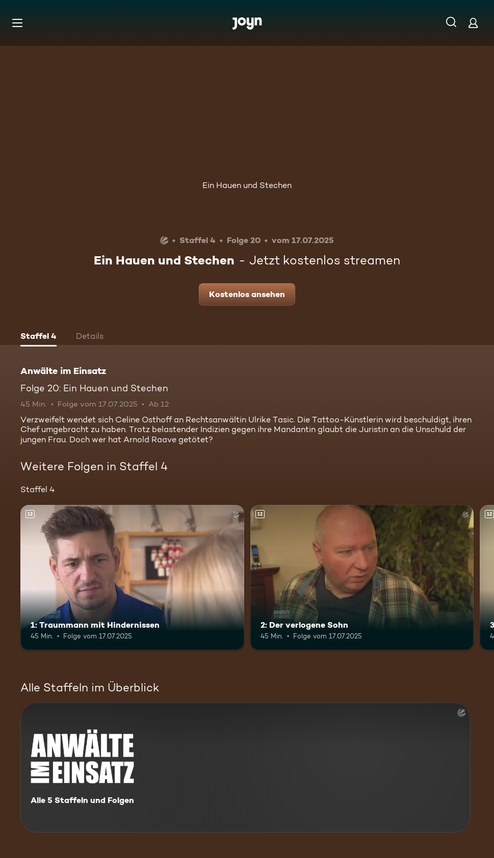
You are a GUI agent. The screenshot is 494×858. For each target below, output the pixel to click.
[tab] (38, 337)
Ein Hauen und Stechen (247, 185)
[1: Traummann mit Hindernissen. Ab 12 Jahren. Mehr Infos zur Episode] (132, 577)
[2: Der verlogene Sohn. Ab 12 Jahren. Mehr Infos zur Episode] (362, 577)
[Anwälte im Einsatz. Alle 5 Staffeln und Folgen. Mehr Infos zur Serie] (245, 768)
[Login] (473, 23)
